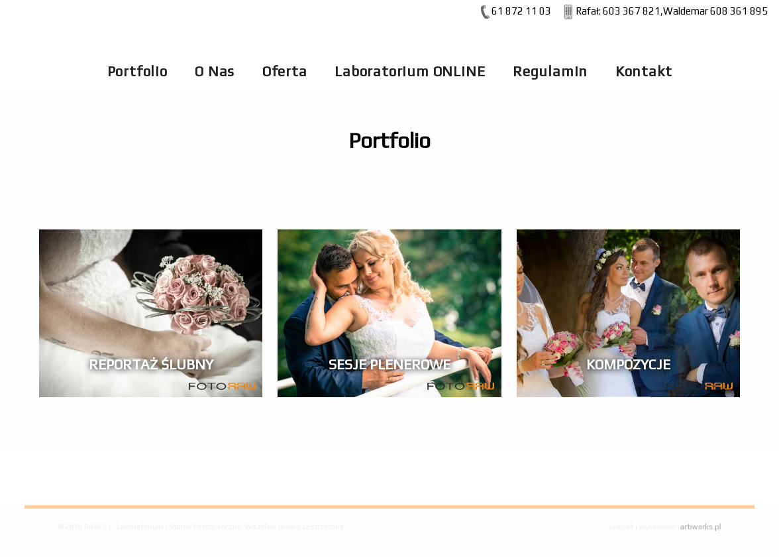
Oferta (284, 71)
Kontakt (643, 71)
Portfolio (137, 71)
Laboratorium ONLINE (410, 71)
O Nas (214, 71)
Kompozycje (628, 364)
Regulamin (550, 71)
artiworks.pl (689, 527)
